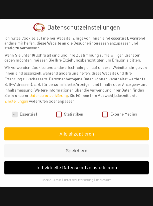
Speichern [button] (76, 148)
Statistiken (69, 111)
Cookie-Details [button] (52, 177)
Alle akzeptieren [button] (76, 131)
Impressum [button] (103, 177)
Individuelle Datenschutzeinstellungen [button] (76, 165)
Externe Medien (119, 111)
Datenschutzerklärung (48, 92)
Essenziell (24, 111)
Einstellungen (16, 98)
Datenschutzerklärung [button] (79, 177)
